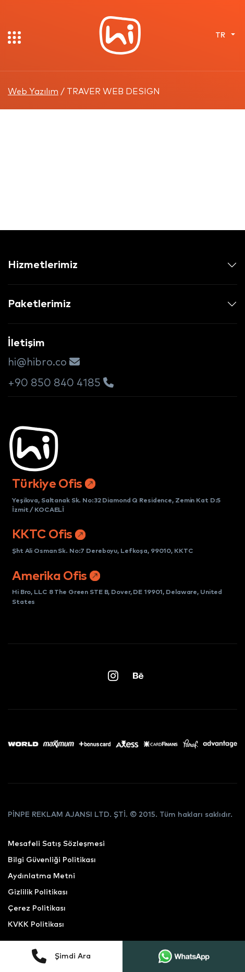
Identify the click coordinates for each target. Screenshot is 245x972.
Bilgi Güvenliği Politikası (52, 860)
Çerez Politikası (37, 908)
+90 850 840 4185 (61, 382)
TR (221, 35)
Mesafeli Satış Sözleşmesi (56, 844)
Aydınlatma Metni (41, 876)
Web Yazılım (33, 91)
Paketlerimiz (39, 304)
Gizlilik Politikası (38, 892)
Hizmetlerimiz (43, 265)
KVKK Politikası (36, 924)
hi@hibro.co (44, 362)
